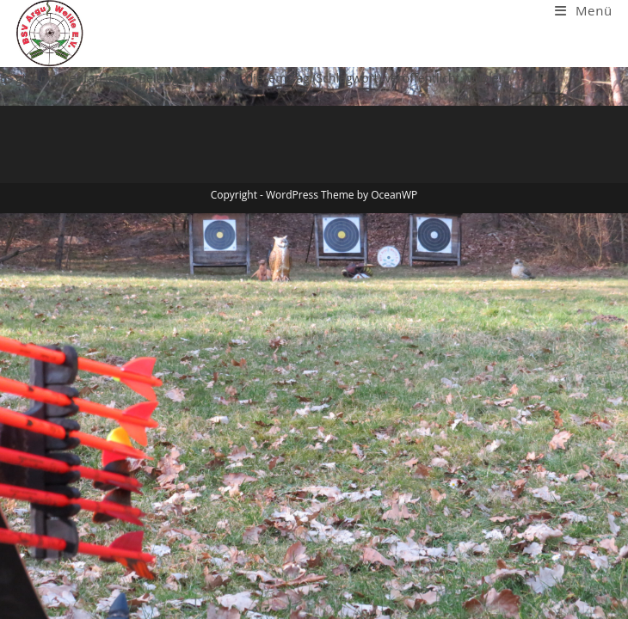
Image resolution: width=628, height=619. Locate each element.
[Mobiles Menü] (584, 10)
